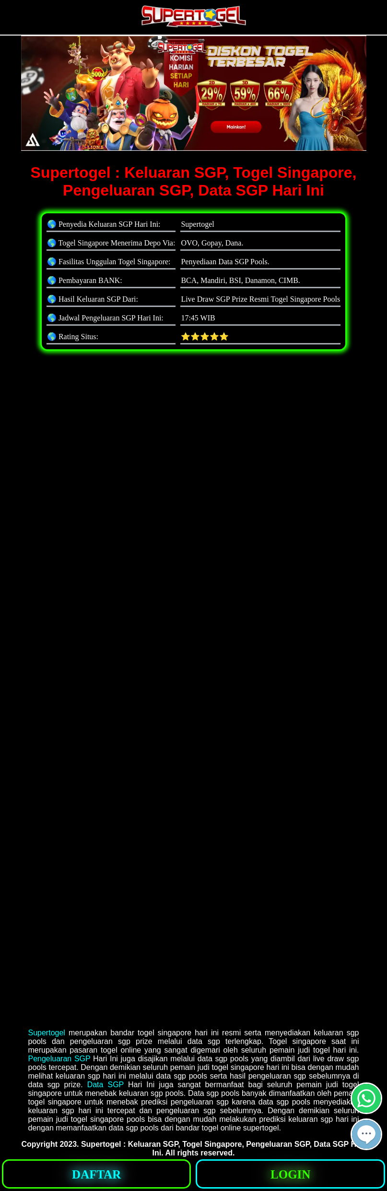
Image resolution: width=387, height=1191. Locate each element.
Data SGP (105, 1084)
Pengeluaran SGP (59, 1059)
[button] (366, 1134)
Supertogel (46, 1033)
